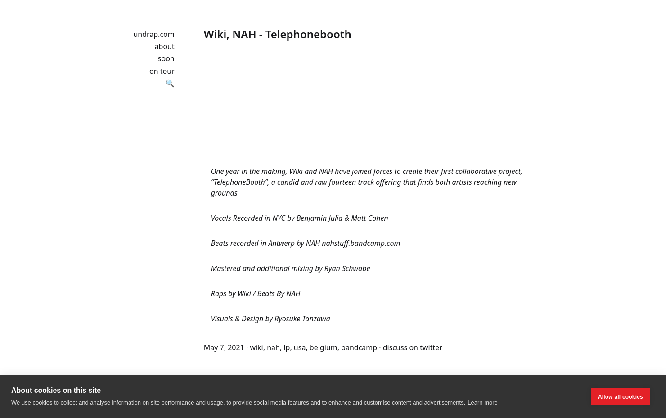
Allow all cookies (620, 397)
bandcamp (359, 347)
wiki (256, 347)
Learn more (482, 402)
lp (287, 347)
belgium (324, 347)
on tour (162, 71)
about (165, 46)
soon (166, 58)
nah (273, 347)
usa (300, 347)
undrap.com (153, 34)
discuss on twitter (412, 347)
